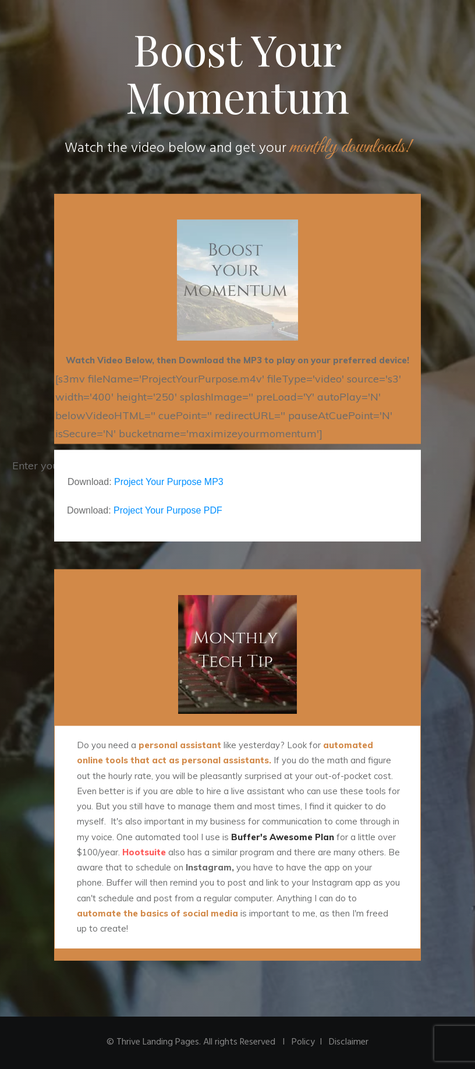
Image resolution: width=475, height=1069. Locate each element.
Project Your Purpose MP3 (169, 482)
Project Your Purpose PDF (168, 510)
